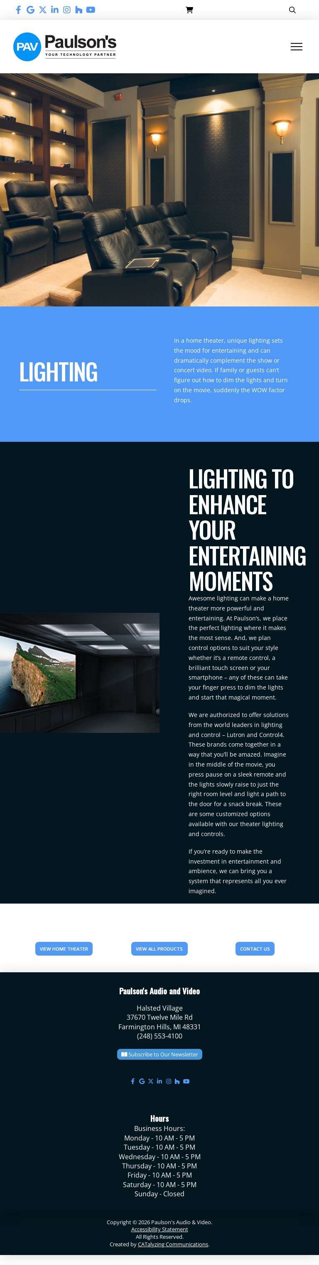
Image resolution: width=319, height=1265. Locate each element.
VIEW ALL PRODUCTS (159, 949)
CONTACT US (255, 949)
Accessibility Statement (159, 1229)
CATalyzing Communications (173, 1244)
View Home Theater (64, 949)
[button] (189, 10)
